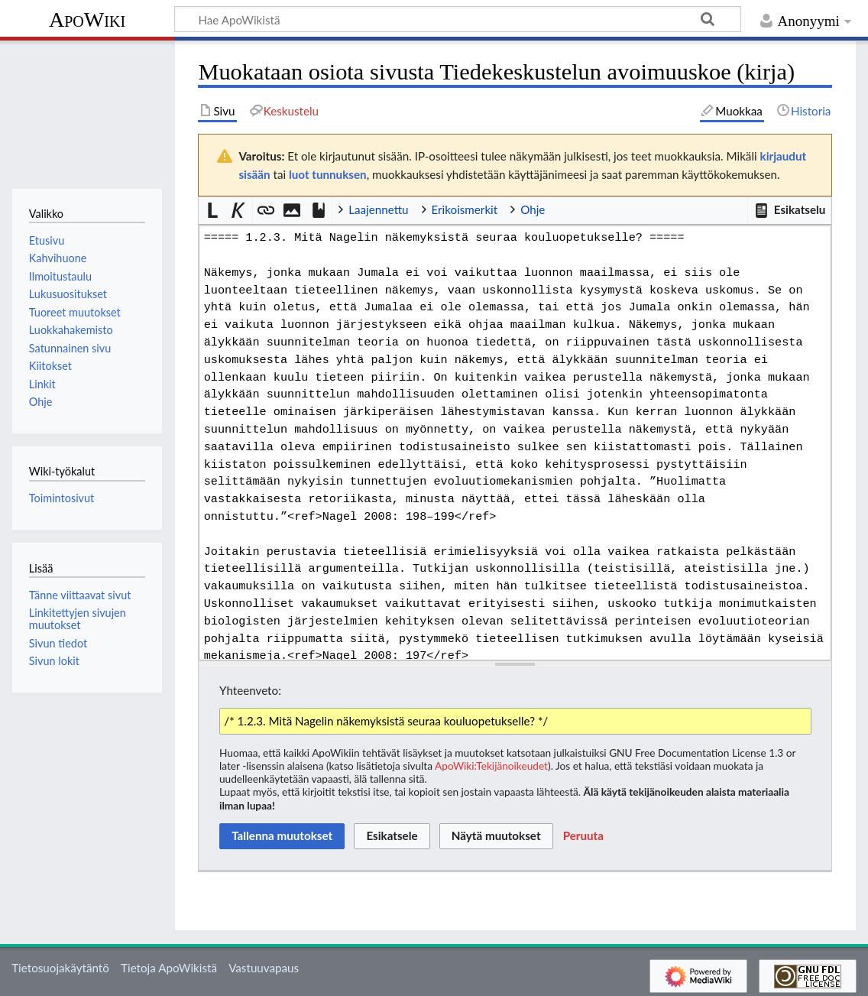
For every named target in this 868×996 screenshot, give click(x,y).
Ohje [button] (532, 209)
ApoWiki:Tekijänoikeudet (491, 765)
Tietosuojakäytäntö (60, 968)
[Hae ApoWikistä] (457, 19)
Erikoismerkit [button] (465, 209)
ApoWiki (87, 19)
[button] (789, 210)
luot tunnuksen (328, 174)
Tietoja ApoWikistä (169, 968)
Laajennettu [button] (378, 209)
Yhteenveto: (250, 690)
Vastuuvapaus (263, 968)
